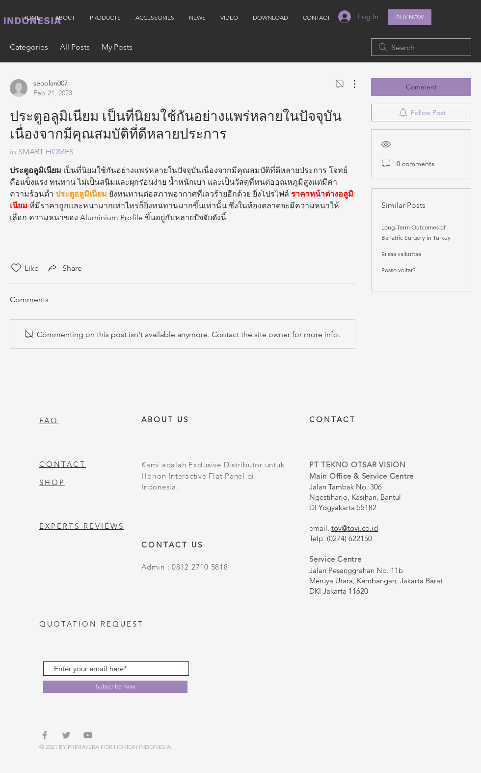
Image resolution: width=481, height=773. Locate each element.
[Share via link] (64, 268)
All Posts (75, 47)
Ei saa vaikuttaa (401, 254)
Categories (29, 47)
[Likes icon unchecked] (16, 268)
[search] (421, 47)
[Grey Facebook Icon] (44, 735)
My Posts (117, 47)
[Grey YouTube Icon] (87, 735)
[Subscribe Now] (115, 687)
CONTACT (62, 464)
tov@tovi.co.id (354, 528)
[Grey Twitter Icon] (66, 735)
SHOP (52, 482)
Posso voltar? (398, 270)
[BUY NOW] (409, 17)
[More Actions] (349, 84)
